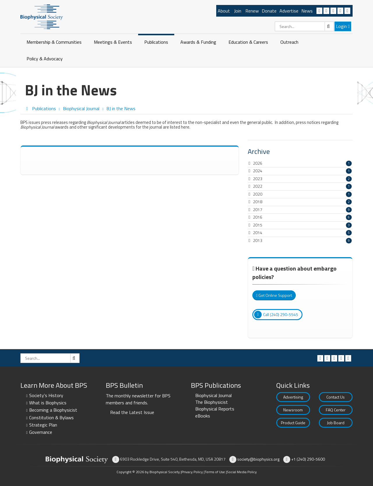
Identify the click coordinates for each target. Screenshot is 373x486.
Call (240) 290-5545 (276, 314)
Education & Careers (248, 41)
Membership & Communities (54, 41)
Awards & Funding (198, 41)
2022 (257, 186)
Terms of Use (215, 472)
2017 (257, 209)
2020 (257, 194)
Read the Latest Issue (132, 412)
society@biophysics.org (258, 459)
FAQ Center (336, 410)
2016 (257, 217)
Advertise (288, 10)
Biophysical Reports (214, 408)
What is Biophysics (47, 402)
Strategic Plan (43, 424)
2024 (257, 171)
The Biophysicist (211, 402)
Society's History (46, 395)
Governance (40, 432)
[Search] (304, 26)
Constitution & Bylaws (51, 417)
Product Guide (293, 423)
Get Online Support (274, 295)
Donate (269, 10)
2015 (257, 225)
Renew (252, 10)
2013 (257, 240)
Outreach (289, 41)
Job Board (335, 423)
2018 (257, 202)
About (224, 10)
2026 (257, 163)
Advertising (293, 397)
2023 (257, 179)
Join (237, 10)
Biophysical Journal (213, 395)
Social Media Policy (242, 472)
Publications (156, 41)
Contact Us (335, 397)
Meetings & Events (113, 41)
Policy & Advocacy (45, 58)
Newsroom (293, 410)
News (307, 10)
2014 (257, 232)
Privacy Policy (192, 472)
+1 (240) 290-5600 (308, 459)
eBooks (202, 415)
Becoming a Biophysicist (53, 409)
